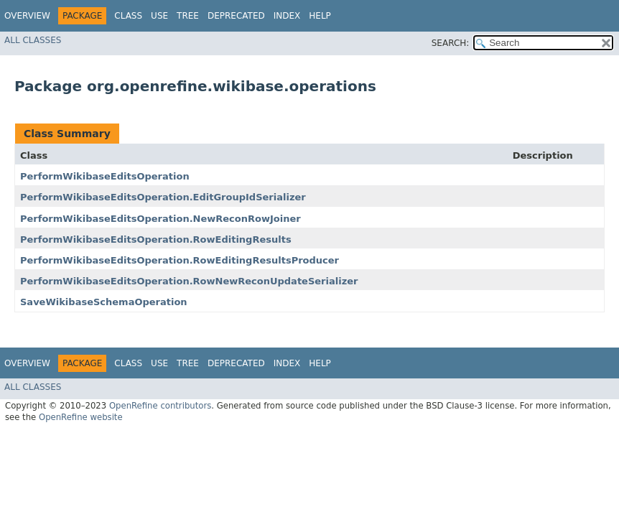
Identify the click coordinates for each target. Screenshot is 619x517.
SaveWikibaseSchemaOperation (103, 302)
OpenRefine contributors (160, 406)
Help (320, 16)
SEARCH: (451, 43)
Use (159, 16)
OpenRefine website (81, 417)
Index (287, 16)
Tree (188, 16)
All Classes (32, 40)
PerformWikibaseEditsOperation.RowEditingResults (156, 239)
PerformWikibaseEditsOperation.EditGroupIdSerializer (163, 197)
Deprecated (236, 16)
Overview (27, 16)
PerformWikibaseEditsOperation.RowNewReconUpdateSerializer (189, 281)
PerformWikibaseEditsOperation (105, 176)
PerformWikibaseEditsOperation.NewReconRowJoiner (160, 218)
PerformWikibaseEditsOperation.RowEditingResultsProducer (179, 260)
